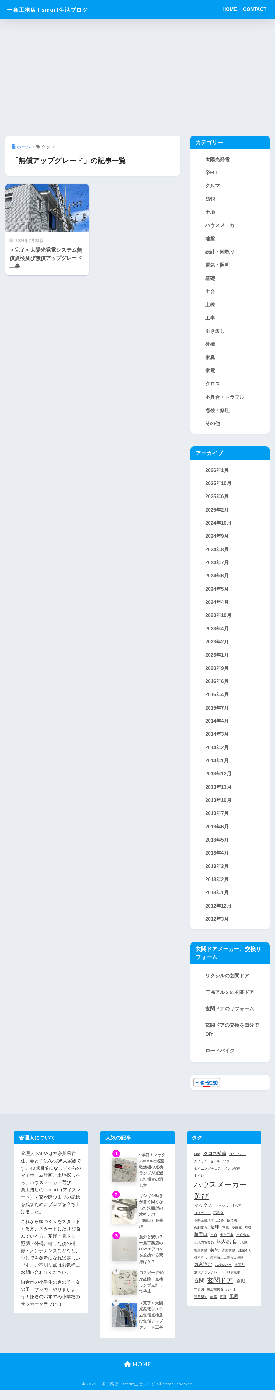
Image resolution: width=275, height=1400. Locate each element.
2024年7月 (217, 566)
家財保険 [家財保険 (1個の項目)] (228, 1258)
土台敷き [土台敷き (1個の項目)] (243, 1242)
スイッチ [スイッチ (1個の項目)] (200, 1169)
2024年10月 (218, 526)
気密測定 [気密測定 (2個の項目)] (203, 1272)
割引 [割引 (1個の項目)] (248, 1235)
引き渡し (215, 332)
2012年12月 (218, 913)
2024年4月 (217, 606)
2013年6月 (217, 833)
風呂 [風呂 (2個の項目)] (233, 1304)
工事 (210, 319)
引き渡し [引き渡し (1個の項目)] (200, 1265)
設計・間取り (219, 252)
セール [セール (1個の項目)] (215, 1169)
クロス (212, 386)
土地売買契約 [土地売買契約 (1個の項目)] (204, 1250)
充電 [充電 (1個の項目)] (225, 1235)
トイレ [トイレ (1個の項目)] (199, 1183)
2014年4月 (217, 726)
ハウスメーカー (222, 226)
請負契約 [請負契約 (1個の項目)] (200, 1304)
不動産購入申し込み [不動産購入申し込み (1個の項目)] (209, 1228)
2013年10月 (218, 806)
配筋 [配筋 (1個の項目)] (213, 1304)
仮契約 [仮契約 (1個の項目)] (232, 1228)
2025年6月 (217, 499)
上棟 (210, 306)
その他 (212, 426)
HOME (229, 9)
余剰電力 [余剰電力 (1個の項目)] (200, 1235)
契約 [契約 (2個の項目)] (214, 1257)
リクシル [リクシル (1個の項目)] (221, 1213)
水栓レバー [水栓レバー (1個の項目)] (223, 1272)
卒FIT (211, 172)
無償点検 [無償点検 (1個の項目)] (233, 1279)
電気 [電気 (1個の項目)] (223, 1304)
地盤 (210, 239)
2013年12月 (218, 779)
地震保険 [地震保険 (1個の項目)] (200, 1258)
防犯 (210, 199)
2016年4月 (217, 700)
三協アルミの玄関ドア (229, 999)
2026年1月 (217, 473)
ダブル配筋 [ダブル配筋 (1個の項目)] (232, 1176)
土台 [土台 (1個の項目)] (213, 1242)
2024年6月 (217, 580)
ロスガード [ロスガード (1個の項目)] (202, 1220)
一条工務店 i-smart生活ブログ (58, 9)
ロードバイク (219, 1058)
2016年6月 (217, 686)
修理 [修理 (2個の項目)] (214, 1234)
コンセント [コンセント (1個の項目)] (237, 1161)
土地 (210, 212)
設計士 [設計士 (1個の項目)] (231, 1297)
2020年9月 (217, 673)
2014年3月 (217, 740)
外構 (210, 346)
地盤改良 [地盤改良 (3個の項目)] (227, 1250)
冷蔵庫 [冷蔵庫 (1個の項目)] (237, 1235)
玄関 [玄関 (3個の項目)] (199, 1288)
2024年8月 (217, 553)
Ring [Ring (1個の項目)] (197, 1161)
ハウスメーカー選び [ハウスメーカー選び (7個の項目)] (220, 1198)
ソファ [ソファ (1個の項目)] (228, 1169)
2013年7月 (217, 820)
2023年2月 (217, 646)
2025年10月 (218, 486)
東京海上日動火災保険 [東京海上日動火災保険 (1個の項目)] (227, 1265)
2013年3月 (217, 873)
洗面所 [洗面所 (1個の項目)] (239, 1272)
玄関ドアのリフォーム (229, 1016)
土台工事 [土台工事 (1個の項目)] (226, 1242)
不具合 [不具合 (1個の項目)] (218, 1220)
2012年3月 (217, 926)
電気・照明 (217, 266)
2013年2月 (217, 886)
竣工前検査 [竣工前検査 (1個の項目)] (215, 1297)
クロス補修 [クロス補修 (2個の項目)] (214, 1161)
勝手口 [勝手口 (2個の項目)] (201, 1242)
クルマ (212, 186)
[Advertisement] (137, 77)
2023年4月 (217, 633)
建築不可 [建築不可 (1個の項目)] (245, 1258)
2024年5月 (217, 593)
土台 (210, 292)
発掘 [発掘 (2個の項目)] (240, 1288)
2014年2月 (217, 753)
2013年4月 (217, 860)
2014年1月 (217, 766)
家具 (210, 359)
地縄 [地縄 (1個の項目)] (243, 1250)
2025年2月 (217, 513)
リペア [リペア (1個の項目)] (236, 1213)
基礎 (210, 279)
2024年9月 (217, 539)
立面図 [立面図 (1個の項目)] (199, 1297)
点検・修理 (217, 412)
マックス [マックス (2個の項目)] (203, 1212)
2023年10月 (218, 619)
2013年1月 (217, 899)
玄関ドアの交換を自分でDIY (232, 1037)
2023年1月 (217, 659)
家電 (210, 372)
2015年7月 (217, 713)
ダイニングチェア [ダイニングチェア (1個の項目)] (207, 1176)
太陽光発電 (217, 159)
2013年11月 (218, 793)
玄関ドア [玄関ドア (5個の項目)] (220, 1288)
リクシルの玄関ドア (227, 983)
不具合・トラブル (224, 399)
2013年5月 (217, 846)
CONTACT (254, 9)
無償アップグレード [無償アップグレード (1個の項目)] (209, 1279)
